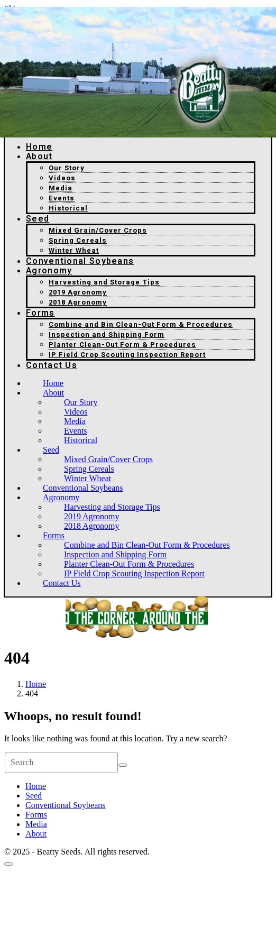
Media (60, 188)
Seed (37, 219)
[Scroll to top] (8, 864)
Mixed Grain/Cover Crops (98, 230)
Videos (62, 178)
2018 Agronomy (78, 302)
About (39, 156)
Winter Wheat (74, 250)
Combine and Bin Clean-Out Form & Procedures (141, 324)
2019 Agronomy (78, 292)
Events (62, 198)
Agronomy (49, 270)
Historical (68, 208)
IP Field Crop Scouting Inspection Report (127, 355)
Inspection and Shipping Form (106, 334)
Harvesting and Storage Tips (104, 282)
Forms (40, 313)
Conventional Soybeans (80, 261)
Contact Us (51, 365)
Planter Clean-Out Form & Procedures (122, 344)
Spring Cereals (78, 240)
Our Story (67, 168)
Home (39, 147)
